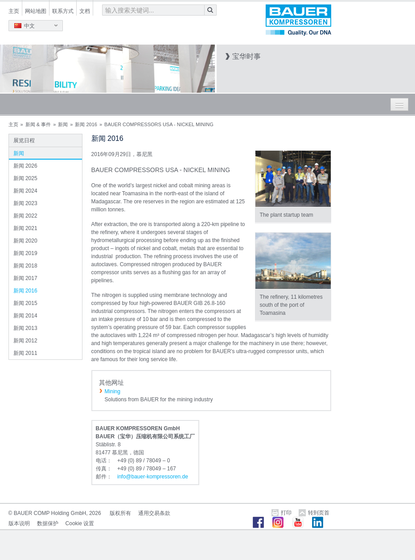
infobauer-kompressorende (152, 477)
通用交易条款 (154, 513)
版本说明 (19, 523)
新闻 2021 (25, 228)
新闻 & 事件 (38, 124)
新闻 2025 (25, 178)
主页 (13, 11)
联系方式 (63, 11)
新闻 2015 (25, 303)
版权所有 (120, 513)
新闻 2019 (25, 253)
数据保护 (47, 523)
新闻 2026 (25, 166)
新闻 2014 (25, 316)
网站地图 (35, 11)
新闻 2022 (25, 216)
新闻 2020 (25, 241)
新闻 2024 (25, 191)
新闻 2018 (25, 266)
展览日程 (24, 140)
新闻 (63, 124)
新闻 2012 (25, 341)
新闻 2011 (25, 353)
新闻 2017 (25, 278)
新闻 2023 (25, 203)
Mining (112, 391)
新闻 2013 (25, 328)
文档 (84, 11)
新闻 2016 (86, 124)
